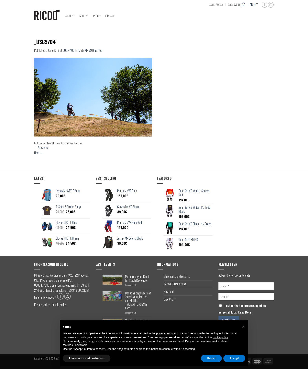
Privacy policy (42, 304)
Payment (169, 291)
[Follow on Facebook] (264, 4)
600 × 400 (68, 50)
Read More (244, 312)
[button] (243, 326)
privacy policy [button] (164, 333)
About (69, 16)
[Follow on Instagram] (271, 4)
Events (96, 16)
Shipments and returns (177, 276)
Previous (41, 147)
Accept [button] (234, 358)
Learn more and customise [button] (86, 358)
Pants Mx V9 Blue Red (90, 50)
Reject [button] (211, 358)
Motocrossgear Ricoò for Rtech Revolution (137, 278)
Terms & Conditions (175, 284)
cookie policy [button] (220, 337)
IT (256, 4)
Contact (109, 16)
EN (251, 4)
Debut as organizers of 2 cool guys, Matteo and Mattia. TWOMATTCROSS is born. (138, 300)
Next (38, 152)
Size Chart (169, 299)
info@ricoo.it (48, 297)
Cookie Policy (59, 304)
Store (84, 16)
